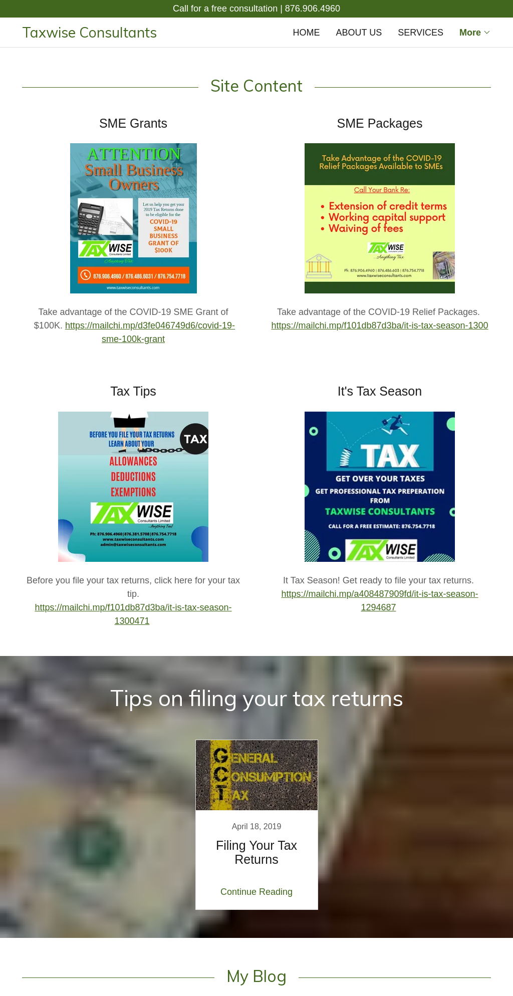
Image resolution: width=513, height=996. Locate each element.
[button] (475, 33)
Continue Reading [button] (256, 892)
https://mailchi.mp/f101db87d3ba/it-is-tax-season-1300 (379, 325)
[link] (139, 35)
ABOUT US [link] (359, 33)
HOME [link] (306, 33)
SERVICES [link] (420, 33)
